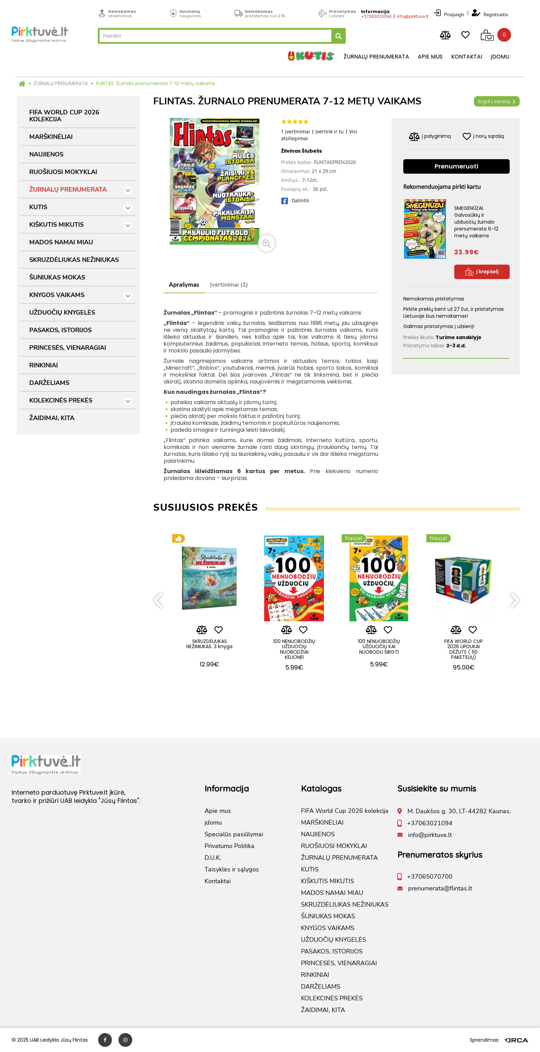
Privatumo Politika (230, 846)
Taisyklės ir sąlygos (232, 869)
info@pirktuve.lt (412, 16)
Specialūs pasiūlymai (234, 834)
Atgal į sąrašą (497, 101)
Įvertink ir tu (329, 131)
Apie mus (430, 57)
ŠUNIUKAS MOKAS (57, 277)
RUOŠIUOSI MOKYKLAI (63, 172)
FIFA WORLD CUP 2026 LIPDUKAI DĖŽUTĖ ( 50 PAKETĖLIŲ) (463, 649)
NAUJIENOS (46, 154)
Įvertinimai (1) (229, 285)
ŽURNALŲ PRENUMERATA (61, 83)
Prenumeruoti (456, 166)
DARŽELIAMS (49, 383)
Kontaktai (466, 57)
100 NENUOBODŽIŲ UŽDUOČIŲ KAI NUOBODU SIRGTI (379, 646)
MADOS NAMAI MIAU (61, 242)
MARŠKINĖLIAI (51, 137)
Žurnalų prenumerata (376, 57)
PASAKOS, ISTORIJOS (60, 330)
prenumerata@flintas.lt (440, 888)
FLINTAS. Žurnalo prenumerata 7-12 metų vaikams (155, 83)
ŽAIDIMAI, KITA (51, 418)
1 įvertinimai (295, 131)
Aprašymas (184, 285)
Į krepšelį (482, 272)
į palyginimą (430, 136)
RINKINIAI (43, 365)
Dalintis (295, 200)
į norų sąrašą (483, 136)
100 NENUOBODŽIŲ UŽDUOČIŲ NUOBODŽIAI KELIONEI (294, 649)
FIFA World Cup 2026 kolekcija (64, 115)
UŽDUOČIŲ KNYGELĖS (62, 312)
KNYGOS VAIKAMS (80, 295)
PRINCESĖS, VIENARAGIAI (67, 348)
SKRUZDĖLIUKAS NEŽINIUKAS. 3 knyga (209, 644)
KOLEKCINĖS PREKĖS (80, 401)
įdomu (500, 57)
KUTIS (80, 207)
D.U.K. (213, 858)
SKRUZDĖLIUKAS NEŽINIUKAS (74, 260)
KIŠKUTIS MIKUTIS (80, 225)
